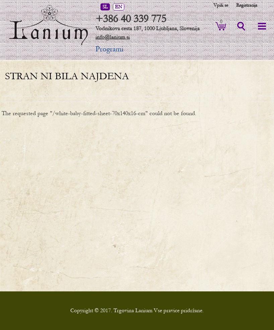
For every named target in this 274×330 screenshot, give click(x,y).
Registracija (246, 5)
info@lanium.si (112, 37)
